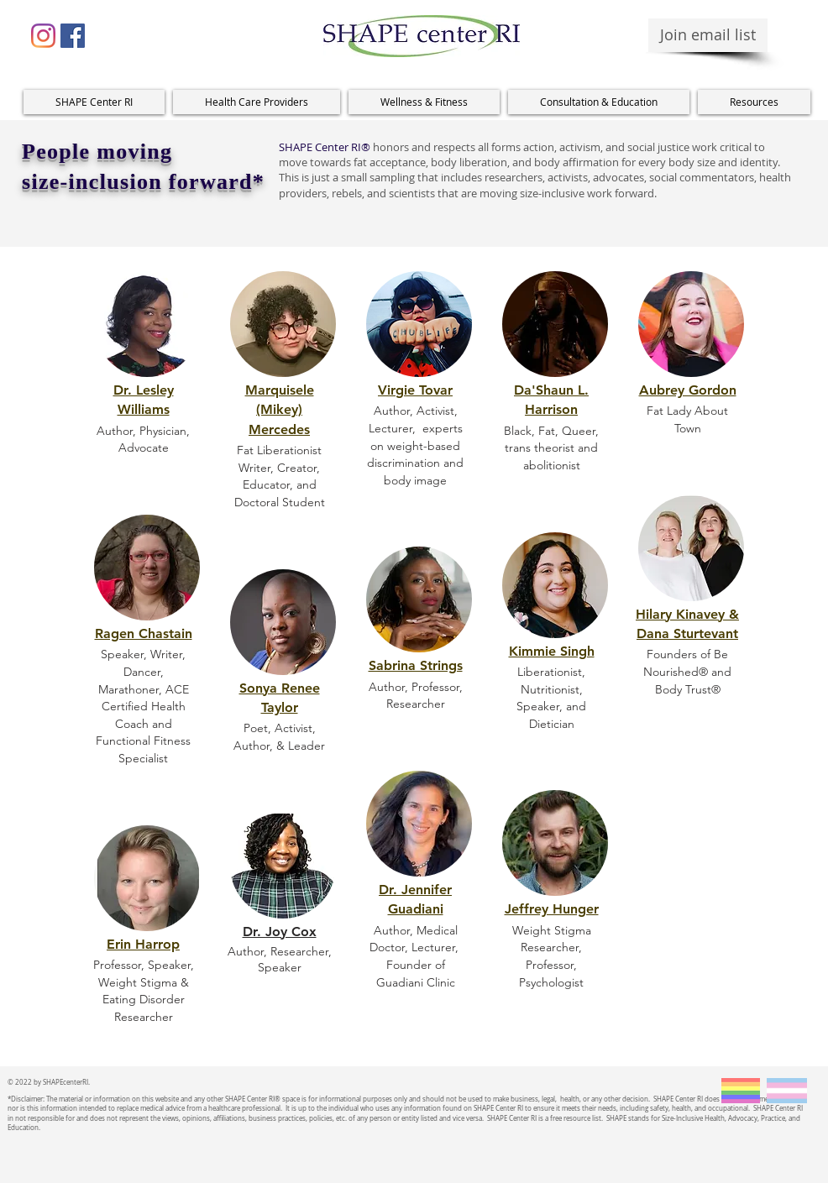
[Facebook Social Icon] (72, 36)
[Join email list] (708, 35)
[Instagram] (43, 36)
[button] (256, 102)
